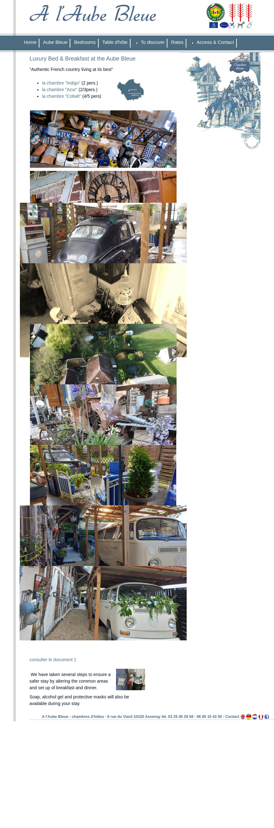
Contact (232, 716)
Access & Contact (215, 42)
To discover (153, 42)
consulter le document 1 (52, 659)
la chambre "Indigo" (61, 82)
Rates (177, 42)
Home (30, 42)
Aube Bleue (55, 42)
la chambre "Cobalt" (61, 96)
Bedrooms (85, 42)
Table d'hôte (114, 42)
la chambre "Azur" (60, 89)
